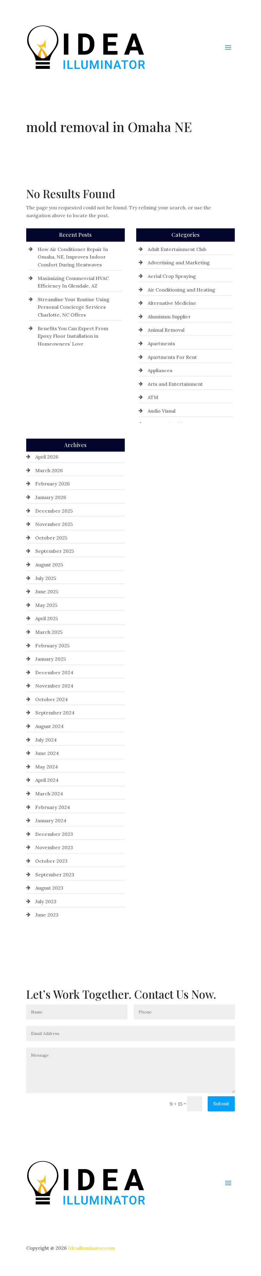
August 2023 (49, 888)
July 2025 (45, 578)
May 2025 (46, 605)
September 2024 (54, 713)
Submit (221, 1103)
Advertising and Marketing (179, 262)
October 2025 (51, 538)
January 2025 (50, 659)
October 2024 (51, 699)
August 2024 (49, 726)
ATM (153, 397)
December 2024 (54, 672)
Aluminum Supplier (169, 317)
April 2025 (46, 618)
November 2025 (54, 524)
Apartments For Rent (172, 357)
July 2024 (46, 740)
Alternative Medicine (172, 303)
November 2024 (54, 686)
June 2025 (46, 591)
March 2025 (49, 632)
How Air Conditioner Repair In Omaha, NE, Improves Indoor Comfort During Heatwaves (73, 257)
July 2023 (45, 901)
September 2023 (54, 875)
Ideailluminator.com (91, 1248)
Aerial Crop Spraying (172, 276)
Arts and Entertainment (175, 384)
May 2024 (46, 767)
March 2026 (49, 470)
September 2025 (54, 551)
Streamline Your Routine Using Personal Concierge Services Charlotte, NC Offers (73, 307)
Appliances (160, 370)
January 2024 (50, 820)
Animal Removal (166, 330)
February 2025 (52, 646)
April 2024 (46, 780)
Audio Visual (161, 411)
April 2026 (46, 457)
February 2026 (52, 484)
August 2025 (49, 565)
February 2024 (52, 807)
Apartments (161, 343)
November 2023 (54, 847)
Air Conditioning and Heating (181, 290)
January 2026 (50, 497)
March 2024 (49, 794)
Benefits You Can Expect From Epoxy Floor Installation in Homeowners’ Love (73, 336)
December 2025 (54, 511)
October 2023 (51, 861)
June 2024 (47, 753)
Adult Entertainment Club (177, 249)
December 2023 (54, 834)
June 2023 (46, 915)
